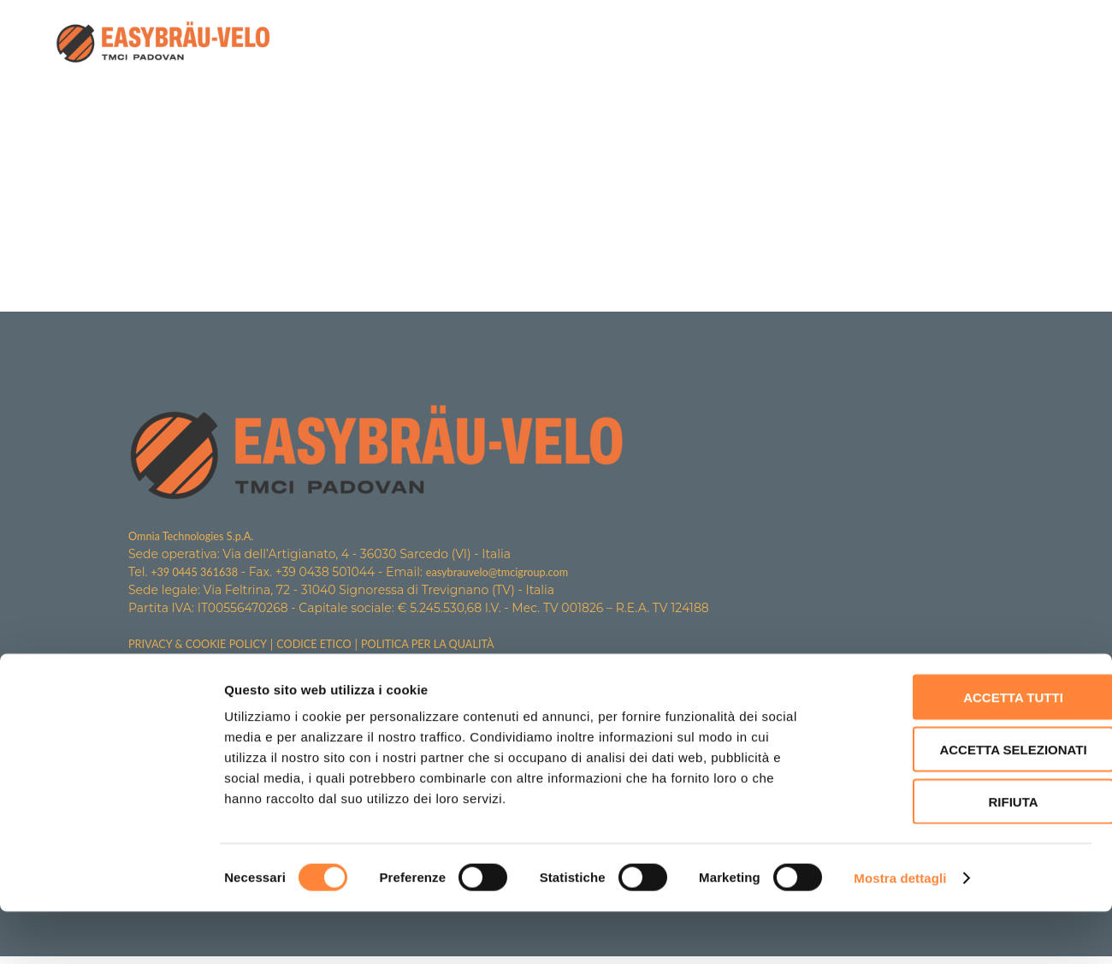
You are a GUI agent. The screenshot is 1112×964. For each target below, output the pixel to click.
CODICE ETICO (332, 646)
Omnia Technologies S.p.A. (197, 536)
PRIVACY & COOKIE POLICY (204, 646)
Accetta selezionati (969, 801)
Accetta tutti (970, 749)
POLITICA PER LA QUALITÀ (456, 646)
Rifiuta (969, 854)
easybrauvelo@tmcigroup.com (514, 573)
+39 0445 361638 (199, 573)
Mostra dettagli (900, 930)
